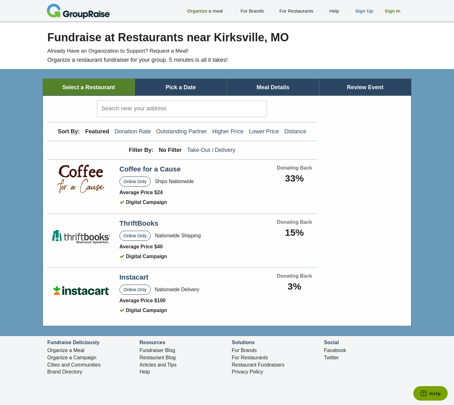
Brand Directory (64, 371)
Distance (295, 131)
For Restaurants (250, 357)
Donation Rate (132, 131)
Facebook (335, 350)
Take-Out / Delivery (211, 150)
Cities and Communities (74, 364)
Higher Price (228, 131)
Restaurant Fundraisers (258, 364)
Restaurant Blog (158, 357)
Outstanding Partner (181, 131)
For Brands (244, 350)
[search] (182, 108)
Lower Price (264, 131)
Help (145, 371)
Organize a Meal (65, 350)
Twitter (331, 357)
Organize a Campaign (71, 357)
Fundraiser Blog (157, 350)
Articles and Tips (158, 364)
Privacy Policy (247, 371)
